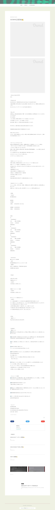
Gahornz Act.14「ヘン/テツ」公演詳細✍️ (17, 437)
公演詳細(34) (11, 414)
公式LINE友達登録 (32, 5)
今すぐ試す (39, 1)
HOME (21, 5)
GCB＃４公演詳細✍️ (13, 456)
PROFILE (25, 5)
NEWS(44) (15, 414)
